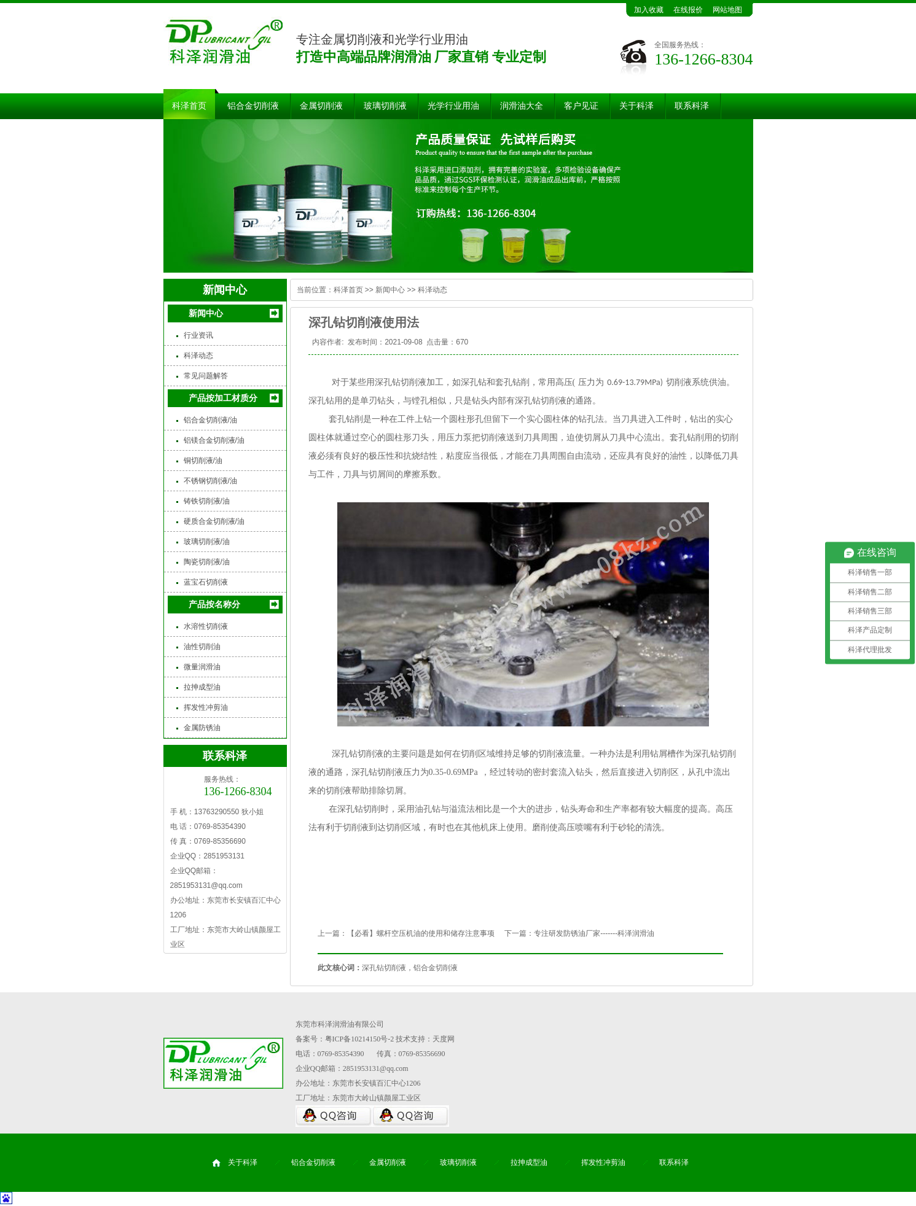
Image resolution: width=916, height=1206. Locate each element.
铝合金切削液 (253, 106)
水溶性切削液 (206, 626)
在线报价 (688, 10)
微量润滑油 (202, 667)
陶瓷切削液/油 (207, 562)
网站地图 (727, 10)
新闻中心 (206, 313)
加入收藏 (649, 10)
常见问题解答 (206, 376)
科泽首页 (189, 106)
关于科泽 (636, 106)
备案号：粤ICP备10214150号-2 (345, 1039)
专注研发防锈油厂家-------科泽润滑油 (594, 933)
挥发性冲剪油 (206, 707)
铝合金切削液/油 (210, 420)
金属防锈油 (202, 727)
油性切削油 (202, 646)
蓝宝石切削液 (206, 582)
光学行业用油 (453, 106)
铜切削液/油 (203, 460)
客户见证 (581, 106)
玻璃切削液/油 (207, 541)
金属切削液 (321, 106)
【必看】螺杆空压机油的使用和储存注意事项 (421, 933)
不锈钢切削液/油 (210, 481)
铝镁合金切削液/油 (214, 440)
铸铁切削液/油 (207, 501)
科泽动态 (198, 355)
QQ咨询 (334, 1116)
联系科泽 (692, 106)
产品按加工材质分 (223, 398)
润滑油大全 (521, 106)
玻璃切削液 (385, 106)
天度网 (444, 1039)
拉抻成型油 (202, 687)
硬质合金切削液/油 (214, 521)
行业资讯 (198, 335)
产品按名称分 (214, 604)
